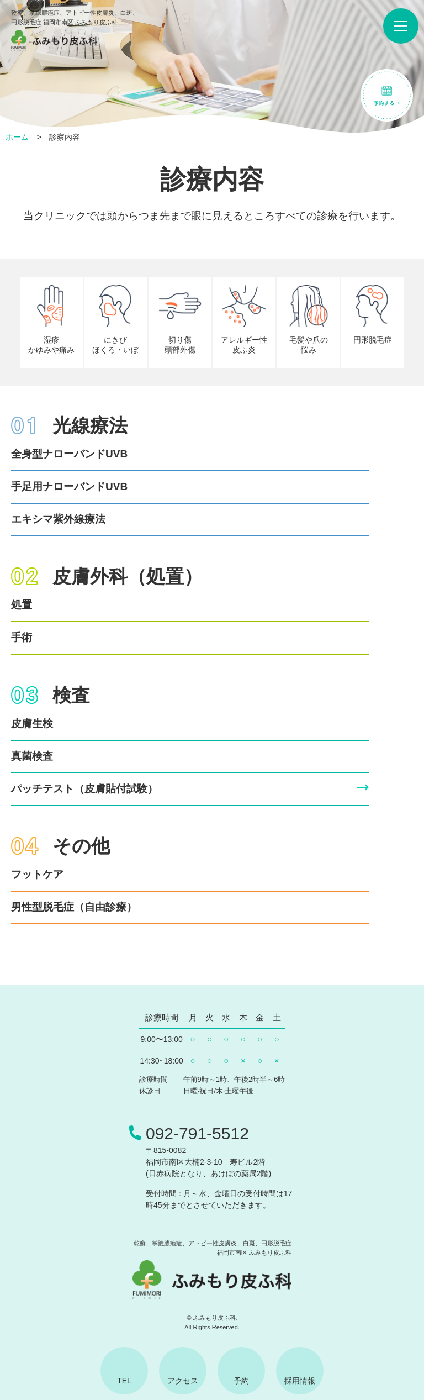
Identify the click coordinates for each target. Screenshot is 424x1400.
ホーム (17, 137)
